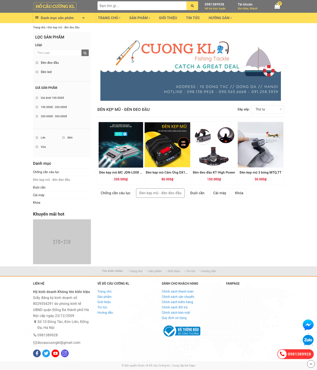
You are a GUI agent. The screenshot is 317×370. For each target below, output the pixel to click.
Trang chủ (109, 18)
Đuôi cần (39, 187)
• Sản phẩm (154, 271)
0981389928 (214, 4)
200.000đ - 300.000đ (51, 116)
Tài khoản (245, 4)
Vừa (41, 146)
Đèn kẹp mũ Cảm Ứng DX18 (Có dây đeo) (176, 172)
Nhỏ (68, 137)
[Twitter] (46, 353)
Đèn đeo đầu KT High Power (214, 172)
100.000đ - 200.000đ (51, 107)
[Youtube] (55, 353)
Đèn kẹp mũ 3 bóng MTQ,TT (260, 172)
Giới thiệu (168, 18)
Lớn (40, 137)
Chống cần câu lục (46, 172)
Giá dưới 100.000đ (50, 97)
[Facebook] (37, 353)
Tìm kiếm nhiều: (112, 271)
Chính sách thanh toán (178, 291)
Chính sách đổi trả (175, 307)
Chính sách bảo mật (176, 312)
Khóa (36, 202)
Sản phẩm (139, 18)
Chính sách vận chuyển (178, 297)
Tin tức (193, 18)
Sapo (192, 365)
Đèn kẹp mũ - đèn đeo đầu (51, 179)
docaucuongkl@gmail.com (58, 343)
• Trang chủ (135, 271)
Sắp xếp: (244, 109)
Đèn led (44, 72)
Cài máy (38, 195)
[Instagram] (65, 353)
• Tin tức (189, 271)
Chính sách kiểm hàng (177, 302)
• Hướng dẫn (208, 271)
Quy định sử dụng (174, 318)
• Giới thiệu (173, 271)
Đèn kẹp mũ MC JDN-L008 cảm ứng (126, 172)
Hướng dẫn (220, 18)
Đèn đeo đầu (47, 62)
